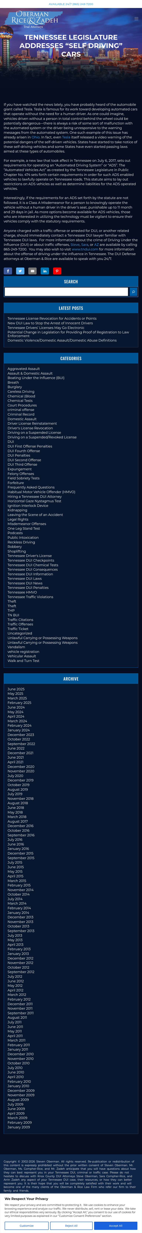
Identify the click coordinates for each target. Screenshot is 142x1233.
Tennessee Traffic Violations (30, 597)
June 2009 (16, 1109)
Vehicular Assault (22, 656)
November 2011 (20, 1008)
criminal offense (21, 410)
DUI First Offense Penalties (30, 446)
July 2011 (14, 1022)
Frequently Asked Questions (31, 487)
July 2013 (15, 936)
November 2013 (20, 922)
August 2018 (18, 803)
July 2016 (15, 840)
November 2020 (21, 771)
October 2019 (18, 785)
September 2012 (21, 972)
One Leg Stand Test (24, 529)
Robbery (15, 547)
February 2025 (19, 703)
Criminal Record (21, 414)
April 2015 (15, 876)
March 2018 (17, 817)
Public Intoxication (23, 538)
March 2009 (17, 1118)
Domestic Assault (22, 419)
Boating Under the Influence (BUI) (36, 378)
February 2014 (19, 908)
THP (11, 611)
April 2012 (15, 990)
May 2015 (15, 872)
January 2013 (18, 954)
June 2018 (16, 808)
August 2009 (18, 1100)
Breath (13, 383)
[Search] (133, 292)
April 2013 (15, 945)
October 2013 (18, 926)
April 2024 (16, 716)
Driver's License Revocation (30, 428)
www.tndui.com (85, 249)
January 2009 (19, 1127)
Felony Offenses (21, 474)
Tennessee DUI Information (30, 574)
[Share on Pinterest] (57, 271)
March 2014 (17, 903)
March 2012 (17, 995)
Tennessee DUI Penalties (28, 588)
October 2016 (18, 831)
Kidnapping (17, 510)
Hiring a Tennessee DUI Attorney (35, 497)
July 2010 (15, 1068)
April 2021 (15, 762)
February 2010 (19, 1082)
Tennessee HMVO (22, 592)
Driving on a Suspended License (34, 433)
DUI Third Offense (22, 465)
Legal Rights (18, 519)
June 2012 (16, 981)
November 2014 (21, 890)
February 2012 (19, 999)
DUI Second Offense (24, 460)
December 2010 (21, 1054)
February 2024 (19, 726)
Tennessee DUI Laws (25, 579)
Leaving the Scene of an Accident (35, 515)
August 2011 (17, 1018)
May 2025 (15, 694)
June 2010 (16, 1072)
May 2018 (15, 812)
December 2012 (20, 958)
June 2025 (16, 689)
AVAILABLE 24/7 (71, 4)
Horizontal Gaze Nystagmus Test (34, 501)
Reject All (71, 1225)
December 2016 (20, 826)
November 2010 (21, 1059)
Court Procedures (22, 405)
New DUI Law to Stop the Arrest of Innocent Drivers (50, 323)
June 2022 (16, 748)
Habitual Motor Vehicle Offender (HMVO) (41, 492)
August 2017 (18, 821)
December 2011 (20, 1004)
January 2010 (18, 1086)
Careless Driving (21, 392)
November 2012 (20, 963)
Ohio (36, 137)
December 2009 (21, 1091)
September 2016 (21, 835)
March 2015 (17, 881)
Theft (12, 601)
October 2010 (19, 1063)
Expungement (20, 469)
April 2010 (16, 1077)
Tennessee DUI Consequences (33, 570)
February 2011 (19, 1045)
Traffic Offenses (20, 624)
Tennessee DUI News (25, 583)
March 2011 (17, 1040)
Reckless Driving (21, 542)
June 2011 (15, 1027)
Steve (75, 245)
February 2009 (20, 1123)
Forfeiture (16, 483)
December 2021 (20, 753)
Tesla (66, 137)
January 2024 (19, 730)
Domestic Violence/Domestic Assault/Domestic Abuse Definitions (62, 340)
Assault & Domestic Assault (30, 373)
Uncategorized (20, 633)
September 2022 (21, 744)
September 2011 (21, 1013)
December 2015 (20, 853)
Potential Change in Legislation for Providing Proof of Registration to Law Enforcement (68, 334)
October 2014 (19, 894)
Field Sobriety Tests (23, 478)
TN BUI (13, 615)
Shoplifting (17, 551)
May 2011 (15, 1031)
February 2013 (19, 949)
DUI (11, 442)
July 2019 (15, 794)
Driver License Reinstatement (32, 424)
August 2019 (18, 790)
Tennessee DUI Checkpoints (31, 560)
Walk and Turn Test (23, 661)
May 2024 (15, 712)
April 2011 (15, 1036)
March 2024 (17, 721)
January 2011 (18, 1049)
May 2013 (15, 940)
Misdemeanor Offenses (27, 524)
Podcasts (15, 533)
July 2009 (15, 1104)
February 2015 (19, 885)
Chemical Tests (20, 401)
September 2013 (21, 931)
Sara (84, 245)
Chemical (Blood (21, 396)
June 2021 (16, 757)
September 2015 (21, 858)
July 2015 (15, 862)
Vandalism (16, 647)
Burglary (15, 387)
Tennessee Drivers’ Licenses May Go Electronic (46, 328)
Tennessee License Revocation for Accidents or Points (52, 319)
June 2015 (16, 867)
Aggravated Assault (24, 369)
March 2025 (17, 698)
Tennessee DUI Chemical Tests (33, 565)
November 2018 (20, 799)
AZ (97, 245)
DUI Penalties (19, 455)
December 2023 (21, 735)
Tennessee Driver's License (30, 556)
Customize (26, 1225)
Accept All (115, 1225)
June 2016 (16, 844)
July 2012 (15, 977)
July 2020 (15, 776)
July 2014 (15, 899)
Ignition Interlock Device (28, 506)
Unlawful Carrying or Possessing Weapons (42, 638)
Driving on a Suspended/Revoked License (42, 437)
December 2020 (21, 767)
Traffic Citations (20, 620)
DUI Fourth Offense (24, 451)
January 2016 (18, 849)
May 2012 (15, 986)
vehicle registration (23, 652)
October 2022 (19, 739)
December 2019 (20, 780)
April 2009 (16, 1113)
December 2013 (20, 917)
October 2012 (18, 967)
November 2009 (21, 1095)
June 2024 (16, 707)
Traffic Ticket (18, 629)
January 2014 (18, 913)
